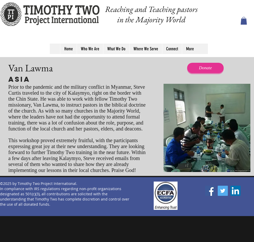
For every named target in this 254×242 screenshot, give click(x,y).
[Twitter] (223, 191)
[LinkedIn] (235, 191)
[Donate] (205, 68)
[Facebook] (210, 191)
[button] (244, 21)
